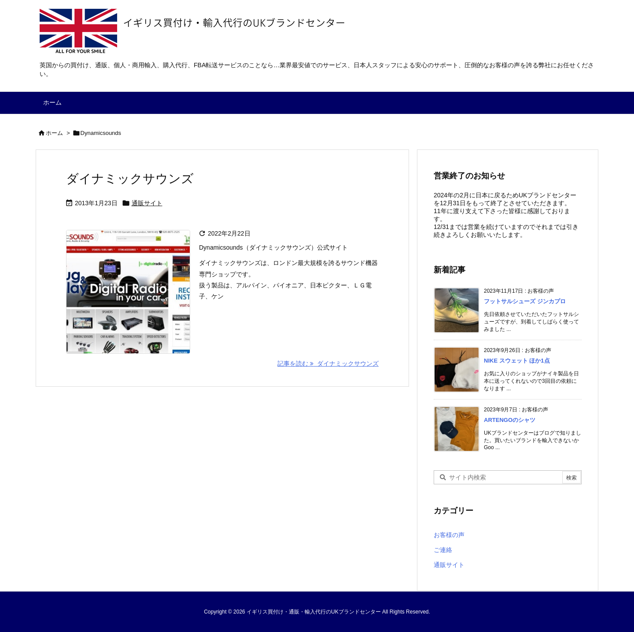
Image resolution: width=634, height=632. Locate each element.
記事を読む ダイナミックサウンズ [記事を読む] (328, 363)
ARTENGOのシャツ (509, 420)
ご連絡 (443, 549)
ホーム (54, 133)
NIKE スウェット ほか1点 (517, 360)
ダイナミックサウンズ (130, 178)
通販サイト (147, 203)
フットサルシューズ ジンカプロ (525, 301)
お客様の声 (449, 534)
